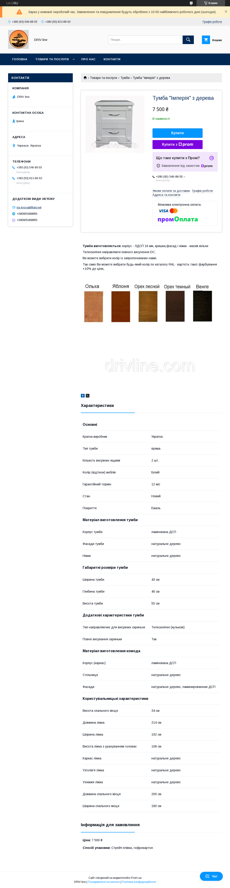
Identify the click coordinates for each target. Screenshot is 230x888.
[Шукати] (188, 40)
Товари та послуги (52, 59)
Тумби (125, 78)
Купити (177, 133)
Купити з (177, 145)
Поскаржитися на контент (104, 882)
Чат (211, 876)
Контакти (112, 59)
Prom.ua (136, 877)
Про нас (88, 59)
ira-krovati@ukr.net (29, 207)
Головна (19, 59)
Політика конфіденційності (139, 882)
